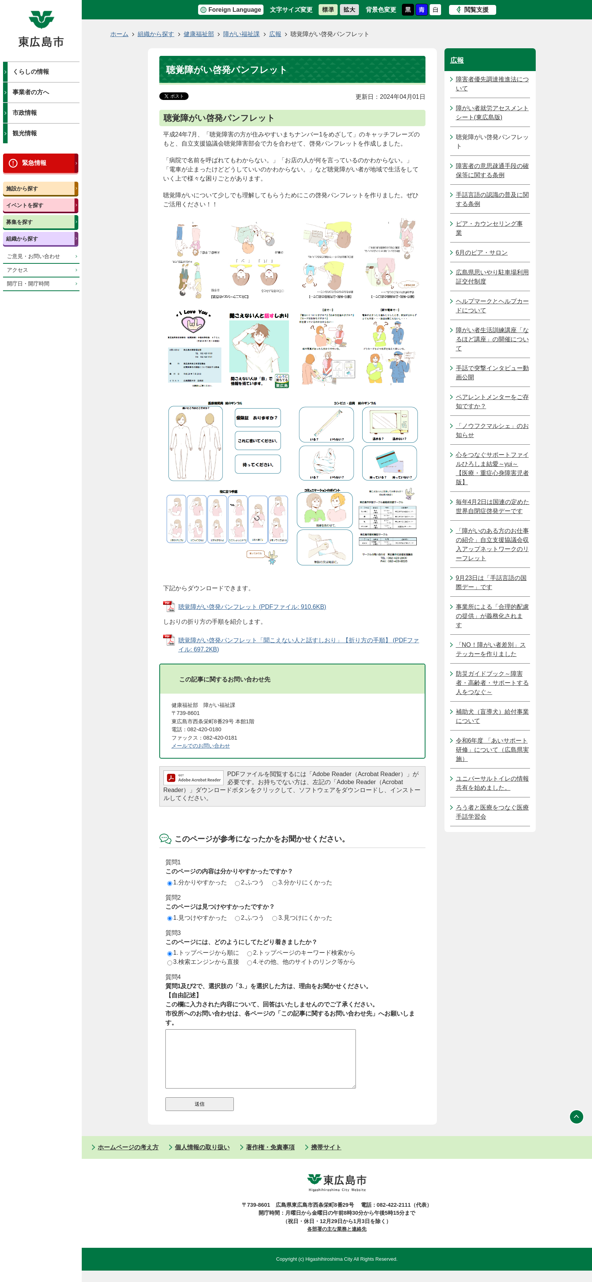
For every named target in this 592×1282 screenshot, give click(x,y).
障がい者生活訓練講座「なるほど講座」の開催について (492, 339)
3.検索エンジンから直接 (203, 962)
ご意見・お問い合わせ (33, 256)
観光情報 (25, 133)
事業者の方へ (31, 92)
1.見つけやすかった (197, 917)
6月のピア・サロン (482, 252)
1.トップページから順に (203, 952)
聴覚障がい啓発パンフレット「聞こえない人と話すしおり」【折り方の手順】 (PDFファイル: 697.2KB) (298, 645)
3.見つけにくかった (302, 917)
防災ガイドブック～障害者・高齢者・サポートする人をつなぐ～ (492, 682)
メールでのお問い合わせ (200, 746)
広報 (275, 34)
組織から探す (22, 239)
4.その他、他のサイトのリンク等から (301, 962)
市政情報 (25, 112)
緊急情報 (34, 163)
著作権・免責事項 (270, 1158)
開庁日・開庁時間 (28, 284)
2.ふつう (249, 882)
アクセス (17, 270)
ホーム (119, 34)
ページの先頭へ (576, 1128)
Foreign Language (234, 9)
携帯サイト (326, 1158)
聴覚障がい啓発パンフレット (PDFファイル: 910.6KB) (252, 607)
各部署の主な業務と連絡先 (337, 1240)
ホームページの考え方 (128, 1158)
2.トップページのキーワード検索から (301, 952)
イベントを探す (24, 205)
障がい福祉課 (241, 34)
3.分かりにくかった (302, 882)
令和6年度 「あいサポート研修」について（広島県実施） (492, 749)
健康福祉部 (199, 34)
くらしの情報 (31, 71)
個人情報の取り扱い (202, 1158)
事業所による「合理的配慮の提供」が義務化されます (492, 616)
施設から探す (22, 188)
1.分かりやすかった (197, 882)
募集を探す (19, 222)
